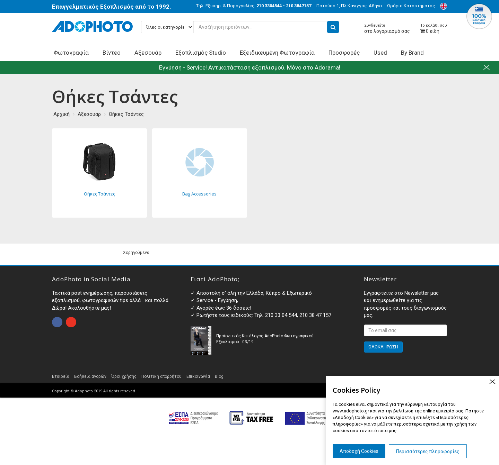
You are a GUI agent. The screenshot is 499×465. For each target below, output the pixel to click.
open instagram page (71, 322)
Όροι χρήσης (124, 376)
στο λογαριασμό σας (387, 28)
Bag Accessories (199, 173)
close (492, 382)
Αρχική (61, 114)
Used (380, 52)
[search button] (333, 27)
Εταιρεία (60, 376)
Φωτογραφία (71, 52)
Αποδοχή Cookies (359, 451)
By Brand (412, 52)
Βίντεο (112, 52)
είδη (433, 28)
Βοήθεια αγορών (90, 376)
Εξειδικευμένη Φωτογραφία (277, 52)
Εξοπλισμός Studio (200, 52)
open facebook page (57, 322)
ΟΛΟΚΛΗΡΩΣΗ (383, 346)
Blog (219, 376)
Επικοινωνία (198, 376)
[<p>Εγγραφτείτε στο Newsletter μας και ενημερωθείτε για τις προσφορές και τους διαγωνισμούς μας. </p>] (405, 330)
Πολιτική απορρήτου (161, 376)
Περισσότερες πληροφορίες (427, 451)
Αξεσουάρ (147, 52)
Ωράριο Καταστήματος (411, 5)
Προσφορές (344, 52)
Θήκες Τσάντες (126, 114)
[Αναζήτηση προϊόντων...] (240, 27)
